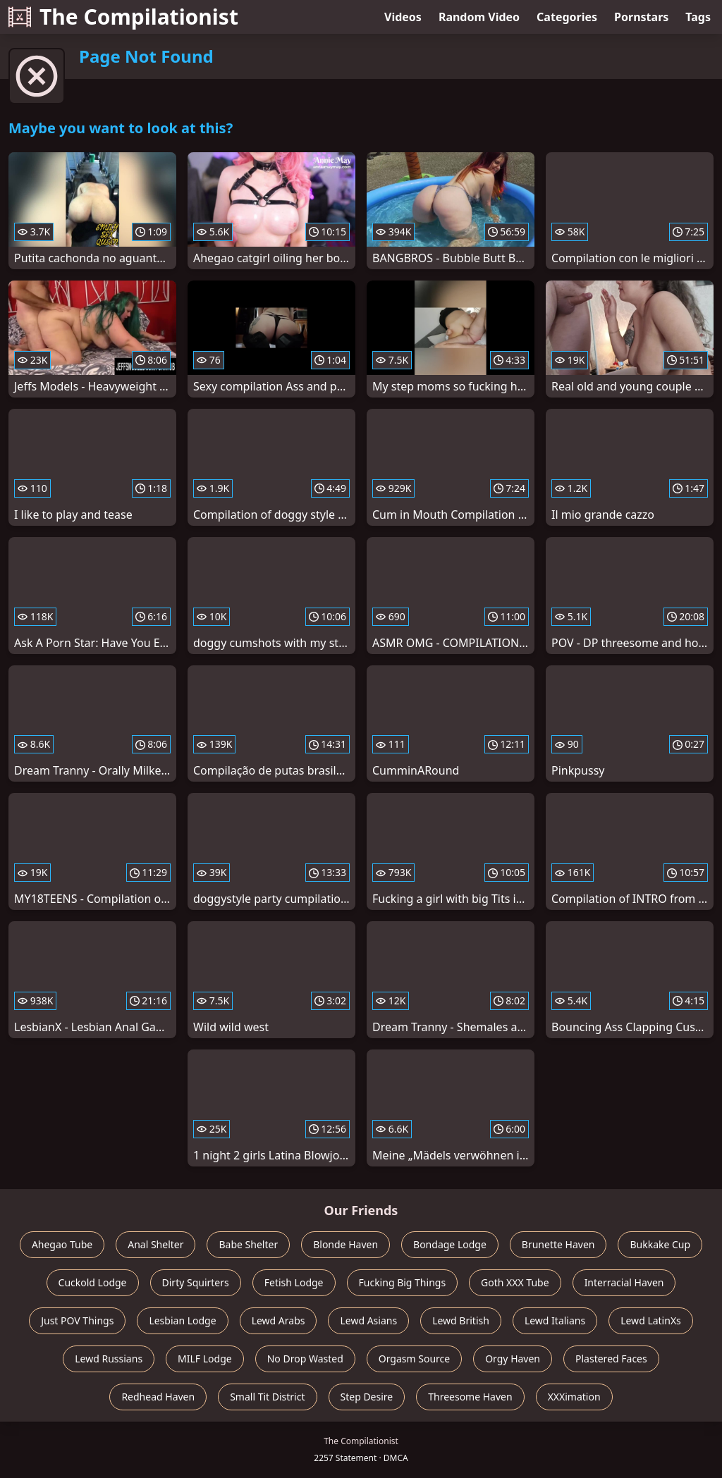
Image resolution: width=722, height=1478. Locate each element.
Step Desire (367, 1396)
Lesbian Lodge (182, 1320)
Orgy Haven (512, 1358)
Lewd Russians (108, 1358)
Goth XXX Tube (515, 1282)
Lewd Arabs (278, 1320)
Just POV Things (77, 1320)
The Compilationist (123, 16)
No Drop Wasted (305, 1358)
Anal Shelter (155, 1244)
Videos (403, 17)
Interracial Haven (624, 1282)
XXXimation (574, 1396)
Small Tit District (267, 1396)
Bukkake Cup (660, 1244)
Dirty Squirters (195, 1282)
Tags (698, 17)
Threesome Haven (470, 1396)
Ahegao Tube (62, 1244)
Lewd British (460, 1320)
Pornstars (641, 17)
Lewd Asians (368, 1320)
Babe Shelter (248, 1244)
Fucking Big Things (402, 1282)
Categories (567, 17)
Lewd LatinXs (650, 1320)
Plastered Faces (611, 1358)
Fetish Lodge (294, 1282)
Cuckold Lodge (93, 1282)
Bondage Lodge (450, 1244)
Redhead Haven (158, 1396)
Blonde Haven (345, 1244)
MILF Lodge (205, 1358)
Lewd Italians (555, 1320)
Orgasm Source (414, 1358)
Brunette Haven (558, 1244)
